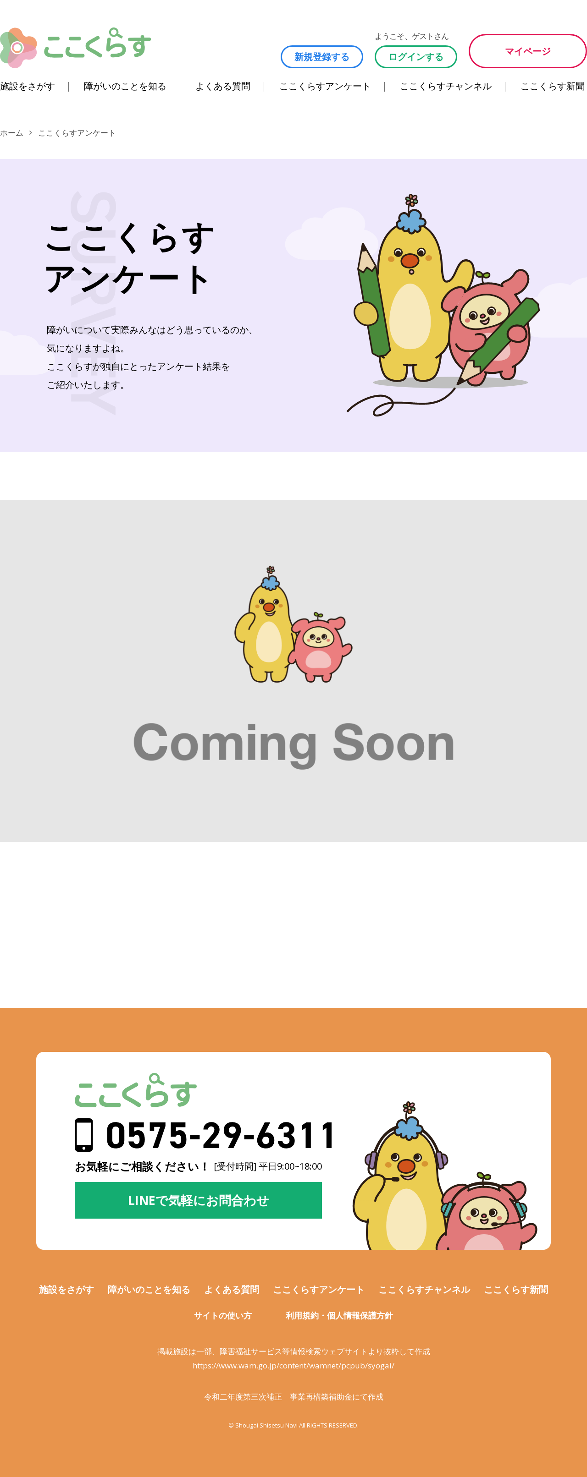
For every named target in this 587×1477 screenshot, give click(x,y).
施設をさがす (27, 86)
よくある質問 (222, 86)
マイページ (528, 51)
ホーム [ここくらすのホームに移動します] (11, 132)
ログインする (415, 56)
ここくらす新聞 (553, 86)
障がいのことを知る (125, 86)
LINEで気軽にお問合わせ (198, 1200)
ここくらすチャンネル (446, 86)
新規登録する (321, 56)
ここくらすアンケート (325, 86)
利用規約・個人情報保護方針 (339, 1315)
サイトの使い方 (223, 1315)
